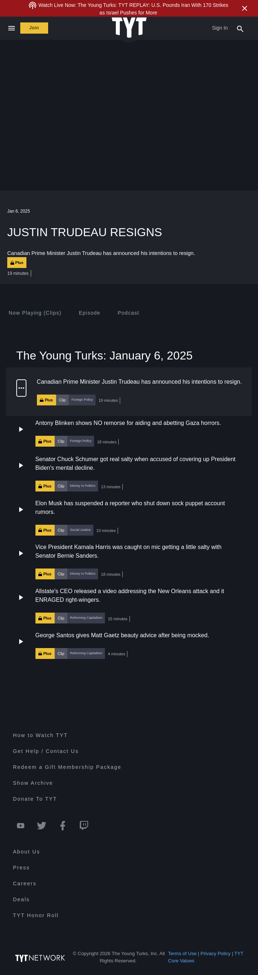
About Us (26, 852)
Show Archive (33, 783)
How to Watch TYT (40, 735)
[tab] (35, 313)
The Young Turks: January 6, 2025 (104, 355)
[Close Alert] (245, 8)
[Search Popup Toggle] (240, 28)
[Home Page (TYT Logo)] (129, 28)
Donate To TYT (35, 799)
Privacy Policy (215, 953)
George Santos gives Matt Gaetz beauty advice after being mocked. (122, 635)
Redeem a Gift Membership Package (67, 767)
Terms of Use (182, 953)
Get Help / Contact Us (46, 751)
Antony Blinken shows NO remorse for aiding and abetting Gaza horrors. (128, 423)
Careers (25, 883)
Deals (21, 899)
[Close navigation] (11, 28)
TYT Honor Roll (36, 915)
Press (21, 867)
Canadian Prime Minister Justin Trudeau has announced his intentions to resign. (139, 382)
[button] (129, 391)
